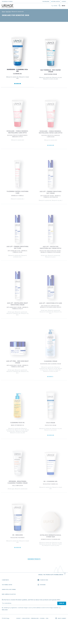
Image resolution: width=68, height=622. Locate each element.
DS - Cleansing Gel (50, 482)
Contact (64, 1)
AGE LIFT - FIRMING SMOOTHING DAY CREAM (50, 193)
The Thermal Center (7, 584)
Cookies (42, 618)
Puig (47, 618)
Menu (63, 5)
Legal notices (26, 618)
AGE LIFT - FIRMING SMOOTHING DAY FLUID (17, 248)
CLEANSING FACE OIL (17, 424)
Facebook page (43, 580)
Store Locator (56, 1)
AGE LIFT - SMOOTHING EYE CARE (50, 304)
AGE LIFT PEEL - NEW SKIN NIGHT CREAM (17, 363)
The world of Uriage (7, 1)
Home (3, 11)
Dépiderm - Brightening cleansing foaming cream (17, 483)
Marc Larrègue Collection (9, 594)
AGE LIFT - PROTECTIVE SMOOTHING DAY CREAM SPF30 (50, 248)
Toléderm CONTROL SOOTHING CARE (17, 193)
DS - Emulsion (17, 536)
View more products (34, 559)
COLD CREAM (50, 424)
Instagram (41, 584)
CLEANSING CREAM (50, 362)
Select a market (60, 618)
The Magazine (45, 1)
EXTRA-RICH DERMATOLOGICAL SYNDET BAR (50, 537)
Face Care (8, 11)
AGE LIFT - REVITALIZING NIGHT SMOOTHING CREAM (17, 305)
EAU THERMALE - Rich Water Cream (50, 71)
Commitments (5, 579)
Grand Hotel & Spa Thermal (9, 589)
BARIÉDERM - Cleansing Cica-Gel (17, 71)
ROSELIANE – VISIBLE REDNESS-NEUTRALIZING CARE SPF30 (17, 133)
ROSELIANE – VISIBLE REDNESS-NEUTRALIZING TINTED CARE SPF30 (50, 133)
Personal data (34, 618)
